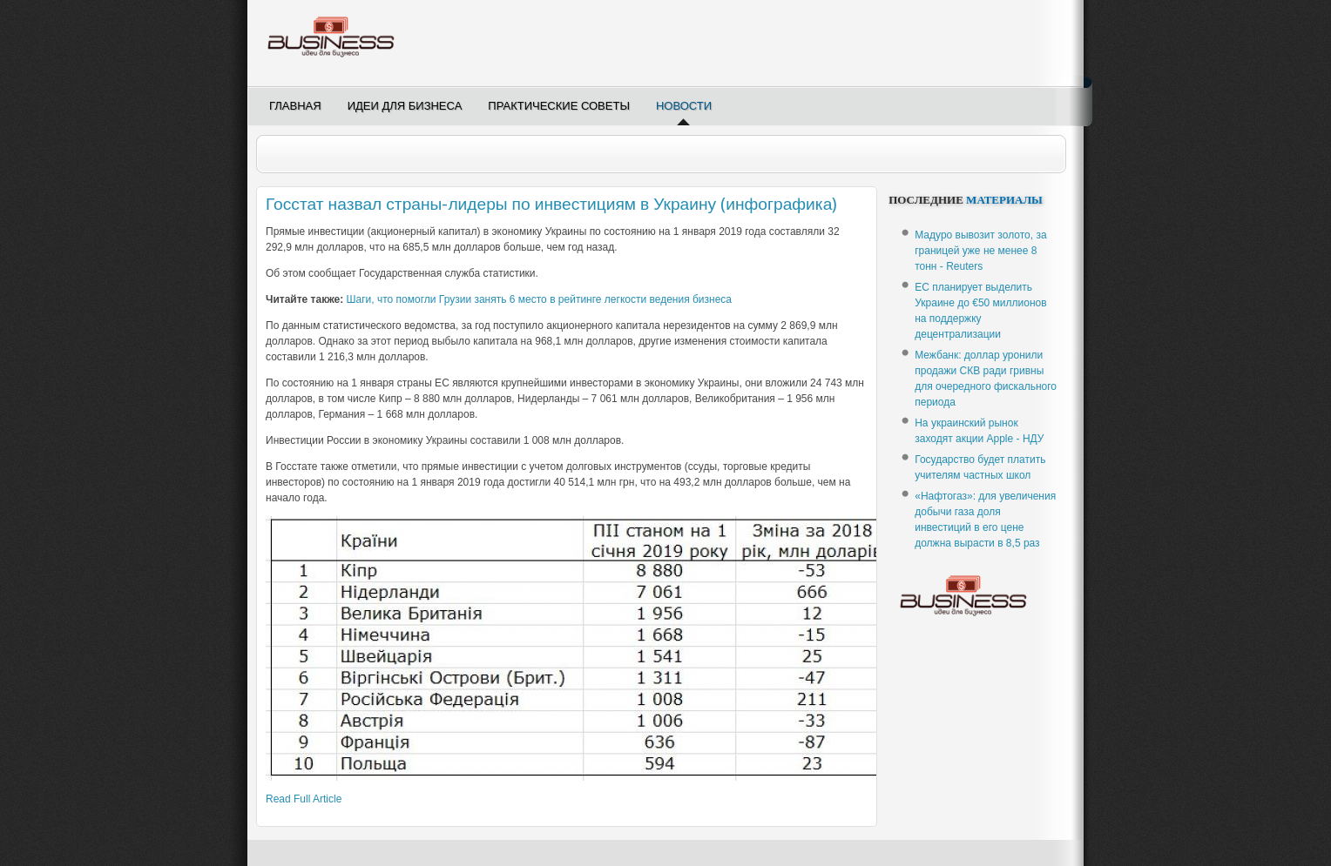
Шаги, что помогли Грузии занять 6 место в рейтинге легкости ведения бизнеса (539, 299)
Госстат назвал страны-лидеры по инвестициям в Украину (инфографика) (551, 204)
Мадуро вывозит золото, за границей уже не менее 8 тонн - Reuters (980, 250)
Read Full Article (303, 799)
